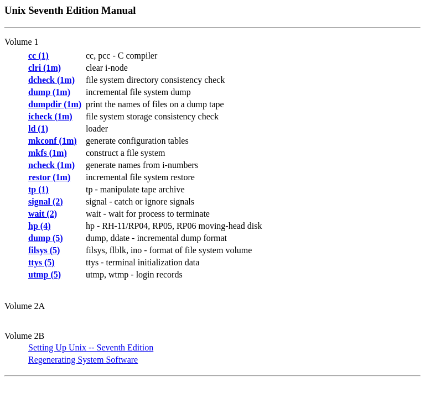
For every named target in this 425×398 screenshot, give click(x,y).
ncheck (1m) (51, 165)
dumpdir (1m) (54, 104)
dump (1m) (49, 92)
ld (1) (38, 128)
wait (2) (42, 213)
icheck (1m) (50, 116)
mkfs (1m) (47, 153)
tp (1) (38, 189)
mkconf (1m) (52, 140)
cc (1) (38, 55)
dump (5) (45, 238)
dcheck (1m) (51, 80)
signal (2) (45, 201)
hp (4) (39, 226)
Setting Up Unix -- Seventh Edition (90, 347)
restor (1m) (49, 177)
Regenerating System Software (83, 359)
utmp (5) (44, 274)
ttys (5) (41, 262)
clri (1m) (44, 67)
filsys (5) (44, 250)
